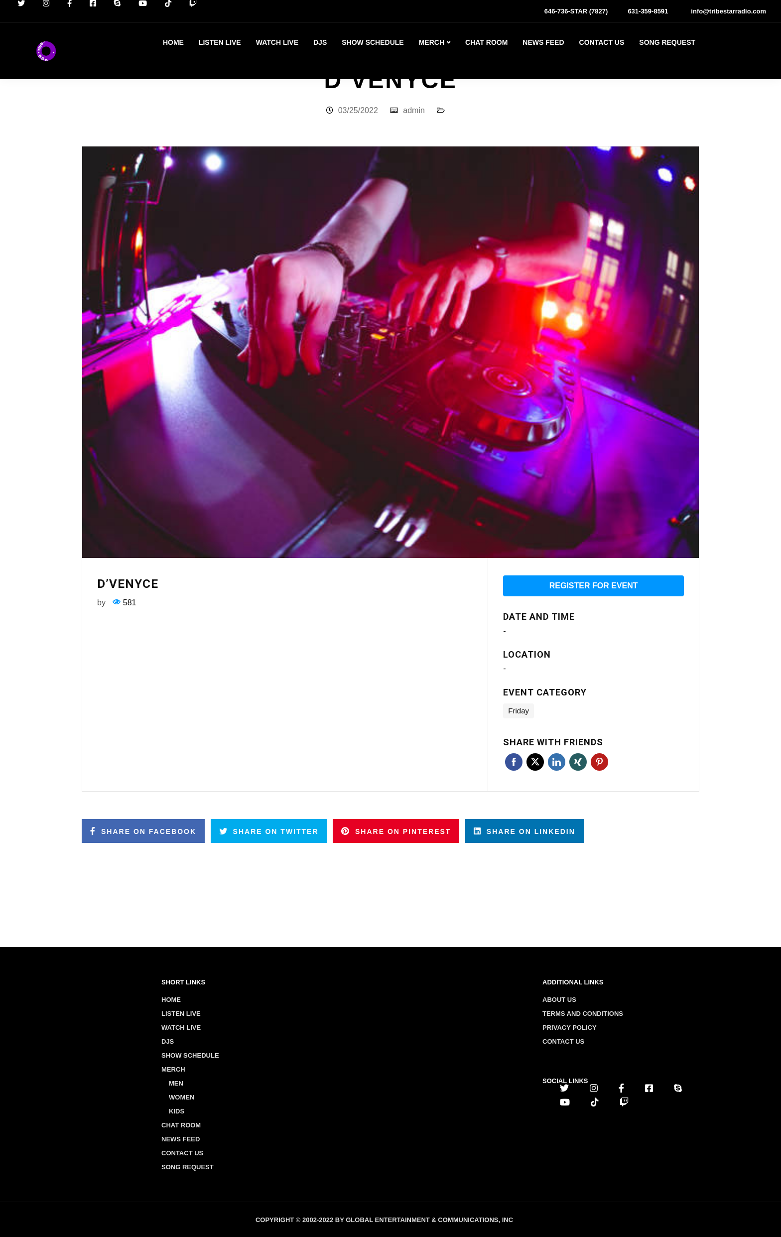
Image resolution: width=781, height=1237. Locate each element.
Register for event (593, 585)
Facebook (513, 762)
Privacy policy (569, 1027)
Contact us (563, 1041)
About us (559, 999)
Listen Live (220, 42)
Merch (431, 42)
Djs (320, 42)
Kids (176, 1111)
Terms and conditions (582, 1013)
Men (176, 1083)
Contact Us (602, 42)
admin (414, 110)
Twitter (535, 762)
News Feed (543, 42)
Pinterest (599, 762)
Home (173, 42)
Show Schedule (372, 42)
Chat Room (486, 42)
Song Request (667, 42)
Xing (578, 762)
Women (181, 1097)
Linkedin (556, 762)
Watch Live (277, 42)
